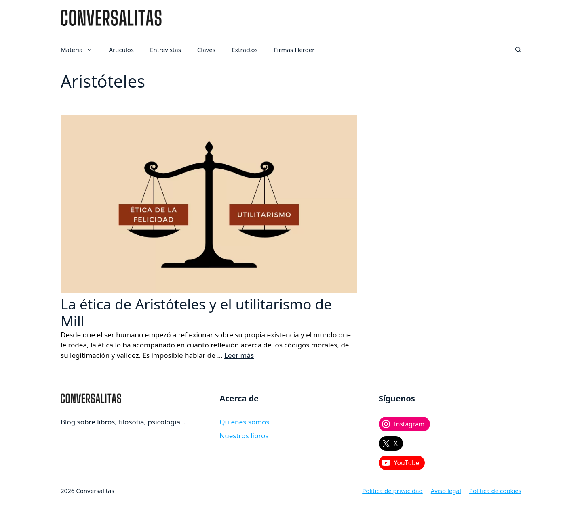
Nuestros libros (243, 435)
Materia (81, 49)
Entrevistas (165, 50)
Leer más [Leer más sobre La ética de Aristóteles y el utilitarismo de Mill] (239, 355)
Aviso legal (446, 491)
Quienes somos (244, 421)
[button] (518, 49)
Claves (206, 50)
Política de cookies (495, 491)
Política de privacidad (392, 491)
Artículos (121, 50)
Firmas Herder (294, 50)
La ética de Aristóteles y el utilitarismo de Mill (196, 312)
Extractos (245, 50)
